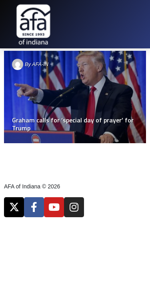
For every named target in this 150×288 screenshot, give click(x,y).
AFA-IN (40, 64)
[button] (139, 24)
